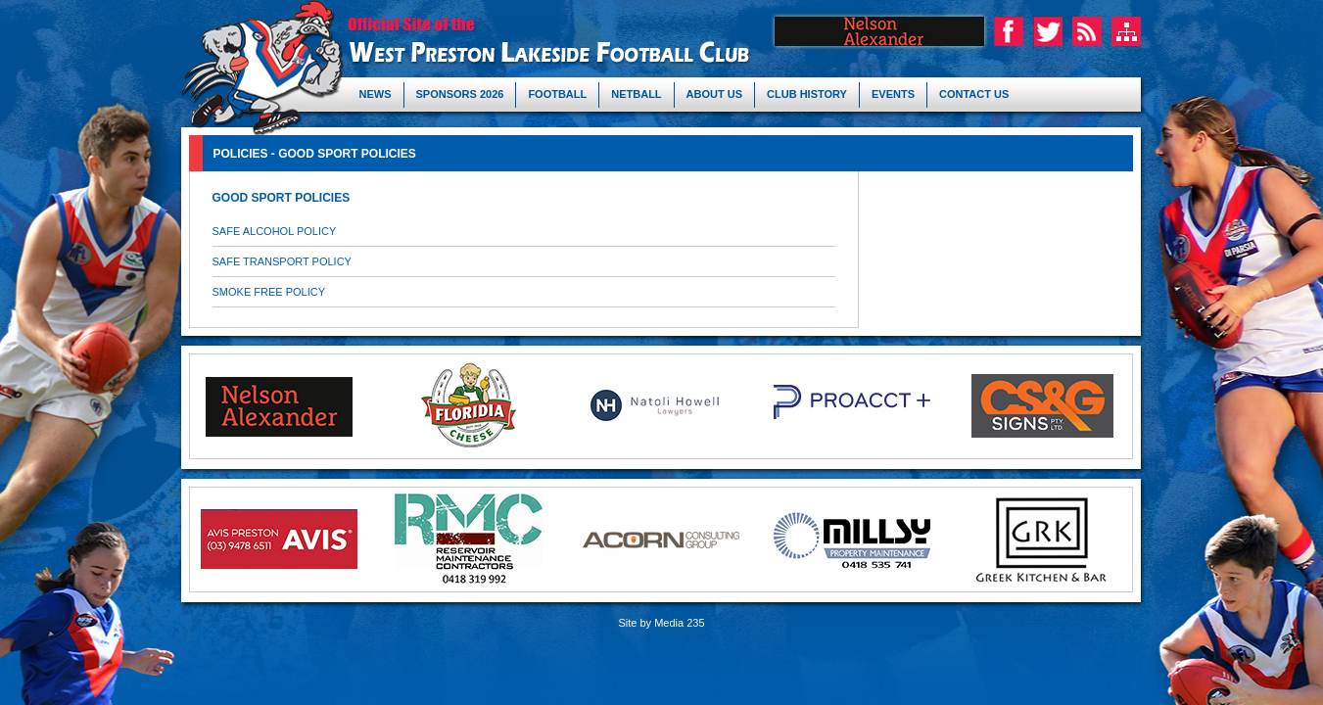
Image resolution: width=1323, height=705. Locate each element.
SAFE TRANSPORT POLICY (282, 261)
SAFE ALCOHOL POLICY (275, 231)
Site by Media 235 (661, 623)
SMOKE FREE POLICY (269, 292)
